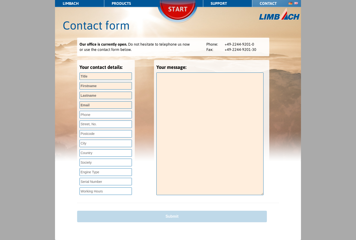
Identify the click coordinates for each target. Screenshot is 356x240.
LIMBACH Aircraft (279, 14)
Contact (268, 3)
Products (121, 3)
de (290, 3)
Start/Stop (178, 15)
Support (219, 3)
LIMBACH (71, 3)
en (296, 3)
